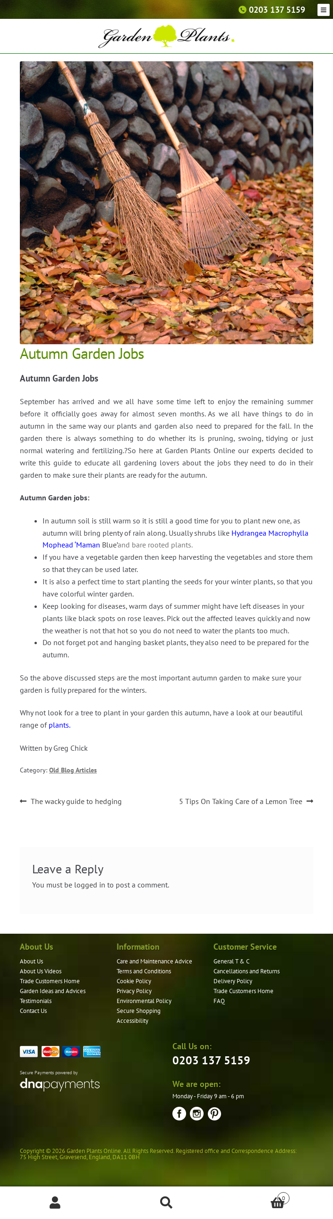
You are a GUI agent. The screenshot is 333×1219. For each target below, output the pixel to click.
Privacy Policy (134, 991)
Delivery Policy (232, 981)
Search (166, 1203)
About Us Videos (40, 971)
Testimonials (35, 1001)
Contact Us (33, 1011)
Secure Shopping (139, 1011)
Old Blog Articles (73, 770)
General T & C (231, 961)
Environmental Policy (144, 1001)
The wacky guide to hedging (76, 802)
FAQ (219, 1001)
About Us (31, 961)
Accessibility (132, 1021)
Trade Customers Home (50, 981)
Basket (256, 1196)
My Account (55, 1203)
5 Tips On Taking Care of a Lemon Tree (240, 802)
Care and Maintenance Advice (154, 961)
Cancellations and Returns (246, 971)
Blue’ (110, 544)
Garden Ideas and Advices (52, 991)
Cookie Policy (134, 981)
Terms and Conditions (144, 971)
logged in (89, 884)
